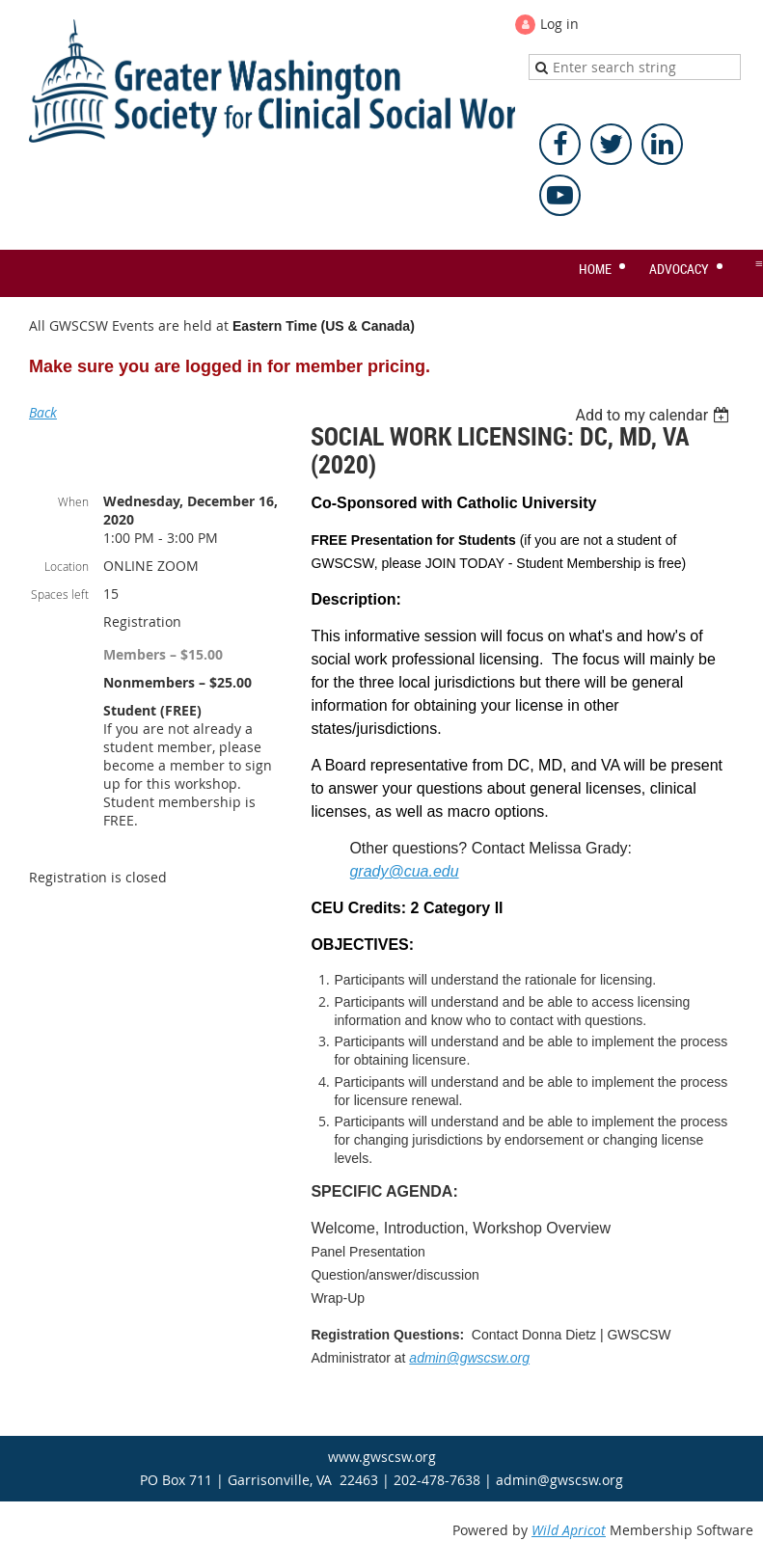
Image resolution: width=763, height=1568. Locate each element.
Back (43, 412)
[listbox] (654, 415)
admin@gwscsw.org (469, 1357)
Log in (559, 23)
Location (66, 566)
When (73, 501)
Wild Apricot (568, 1530)
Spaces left (60, 594)
